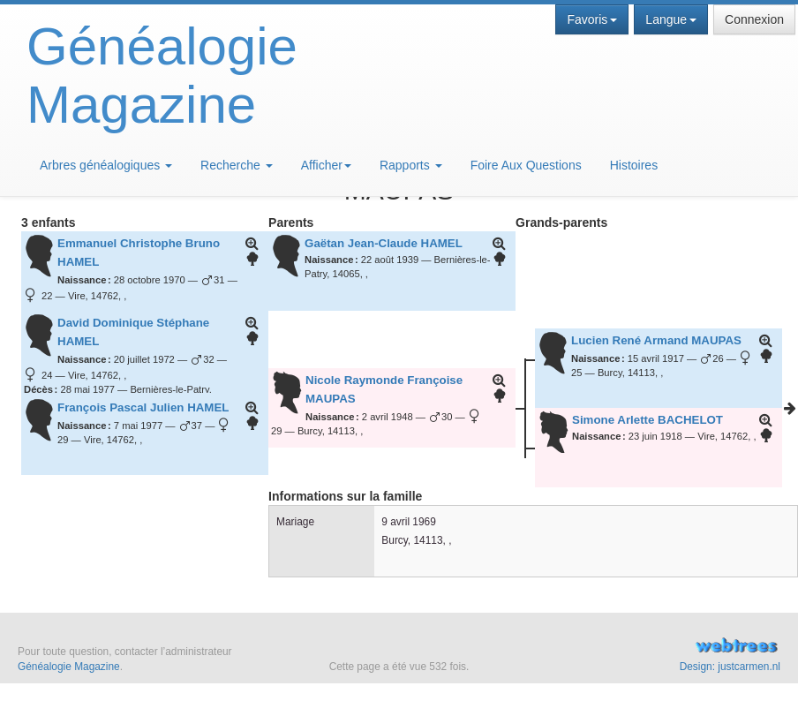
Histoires (634, 165)
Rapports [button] (411, 165)
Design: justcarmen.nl (730, 666)
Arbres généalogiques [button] (106, 165)
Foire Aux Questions (526, 165)
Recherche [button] (236, 165)
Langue (670, 19)
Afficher (326, 165)
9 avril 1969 (408, 522)
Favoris (592, 19)
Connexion (754, 19)
